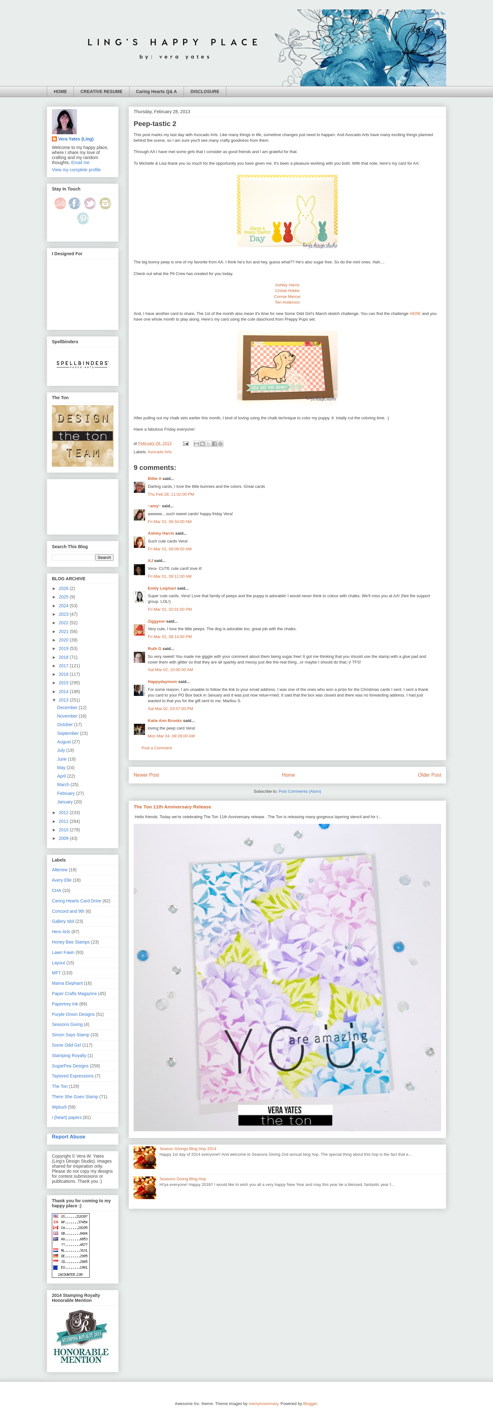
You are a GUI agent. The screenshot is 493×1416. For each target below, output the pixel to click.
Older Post (429, 775)
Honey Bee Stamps (71, 942)
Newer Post (146, 775)
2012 (64, 812)
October (65, 724)
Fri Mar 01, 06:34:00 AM (169, 521)
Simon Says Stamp (70, 1034)
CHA (56, 890)
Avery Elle (62, 880)
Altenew (60, 869)
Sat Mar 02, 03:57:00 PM (170, 708)
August (64, 741)
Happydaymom (162, 681)
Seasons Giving (67, 1024)
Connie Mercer (287, 296)
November (68, 716)
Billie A (154, 478)
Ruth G (154, 648)
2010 (64, 829)
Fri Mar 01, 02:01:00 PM (170, 609)
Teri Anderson (287, 302)
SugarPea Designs (70, 1065)
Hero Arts (61, 931)
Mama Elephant (67, 983)
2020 (64, 639)
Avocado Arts (160, 451)
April (62, 776)
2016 (64, 674)
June (62, 759)
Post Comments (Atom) (300, 791)
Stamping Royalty (69, 1055)
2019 (64, 648)
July (61, 750)
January (65, 801)
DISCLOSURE (205, 91)
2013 (64, 699)
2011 (64, 821)
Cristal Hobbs (287, 290)
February (66, 793)
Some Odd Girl (66, 1045)
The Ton (60, 1086)
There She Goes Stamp (75, 1096)
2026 (64, 588)
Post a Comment (156, 748)
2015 (64, 682)
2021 (64, 631)
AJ (150, 560)
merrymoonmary (263, 1403)
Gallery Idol (63, 921)
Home (288, 775)
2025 (64, 596)
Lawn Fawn (63, 952)
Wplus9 (59, 1107)
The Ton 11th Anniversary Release (172, 806)
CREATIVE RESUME (101, 91)
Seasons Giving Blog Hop (182, 1178)
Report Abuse (69, 1136)
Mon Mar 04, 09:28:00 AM (171, 736)
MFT (56, 972)
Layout (58, 962)
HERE (415, 313)
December (68, 707)
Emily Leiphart (162, 588)
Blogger (310, 1403)
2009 (64, 838)
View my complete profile (76, 169)
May (62, 767)
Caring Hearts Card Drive (76, 900)
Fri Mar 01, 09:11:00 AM (169, 576)
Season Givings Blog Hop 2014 (187, 1148)
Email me (80, 162)
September (68, 733)
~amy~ (154, 506)
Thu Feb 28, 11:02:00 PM (171, 494)
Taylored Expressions (73, 1075)
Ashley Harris (287, 285)
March (64, 784)
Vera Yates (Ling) (76, 138)
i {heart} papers (67, 1117)
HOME (60, 91)
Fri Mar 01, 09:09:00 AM (169, 549)
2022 (64, 622)
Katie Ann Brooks (165, 720)
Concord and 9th (68, 911)
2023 (64, 614)
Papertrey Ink (65, 1003)
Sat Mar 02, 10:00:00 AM (170, 669)
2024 (64, 605)
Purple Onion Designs (73, 1014)
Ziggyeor (156, 621)
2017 (64, 665)
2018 (64, 657)
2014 (64, 691)
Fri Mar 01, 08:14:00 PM (170, 636)
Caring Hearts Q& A (156, 91)
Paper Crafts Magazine (74, 993)
